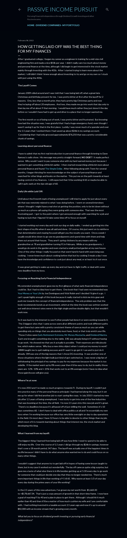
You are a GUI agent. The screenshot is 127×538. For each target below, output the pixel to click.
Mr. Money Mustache (74, 335)
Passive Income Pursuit (62, 9)
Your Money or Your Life (29, 293)
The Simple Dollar (53, 168)
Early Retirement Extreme (51, 335)
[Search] (107, 9)
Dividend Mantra (98, 335)
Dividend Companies (48, 25)
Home (30, 25)
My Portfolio (71, 25)
